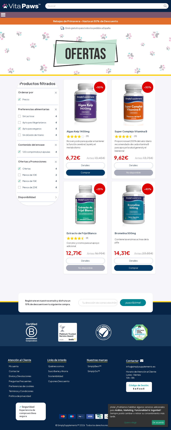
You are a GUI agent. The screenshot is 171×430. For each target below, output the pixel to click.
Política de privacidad (20, 395)
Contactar (14, 370)
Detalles (85, 165)
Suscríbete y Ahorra (58, 370)
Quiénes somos (56, 365)
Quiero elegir (130, 422)
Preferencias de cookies (21, 385)
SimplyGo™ (94, 370)
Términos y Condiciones (21, 390)
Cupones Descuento (59, 380)
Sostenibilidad (55, 375)
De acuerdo (158, 422)
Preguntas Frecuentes (20, 380)
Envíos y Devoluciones (20, 375)
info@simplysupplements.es (140, 366)
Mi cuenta (13, 365)
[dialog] (138, 415)
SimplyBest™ (94, 365)
